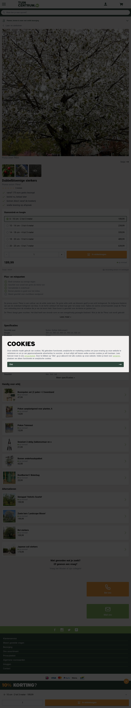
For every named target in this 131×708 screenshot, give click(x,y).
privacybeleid (30, 356)
